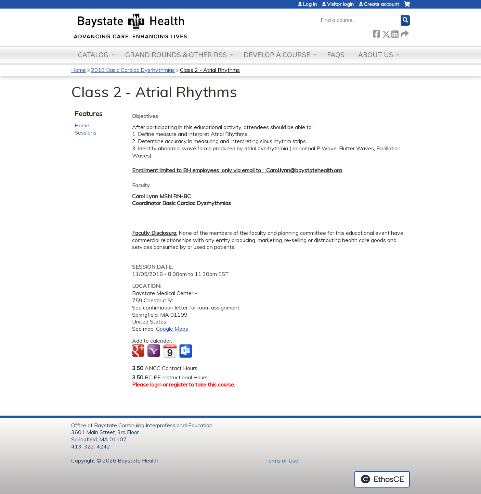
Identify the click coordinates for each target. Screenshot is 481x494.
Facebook (376, 33)
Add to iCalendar (170, 351)
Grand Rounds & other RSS (176, 55)
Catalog (93, 55)
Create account (381, 4)
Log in (310, 4)
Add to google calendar (139, 351)
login (155, 384)
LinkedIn (394, 33)
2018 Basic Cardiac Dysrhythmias (133, 69)
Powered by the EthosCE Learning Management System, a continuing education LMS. (382, 479)
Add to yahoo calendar (154, 351)
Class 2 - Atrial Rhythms (210, 69)
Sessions (85, 132)
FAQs (335, 55)
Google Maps (172, 328)
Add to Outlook (186, 351)
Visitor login (340, 4)
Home (78, 69)
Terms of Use (281, 460)
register (178, 384)
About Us (375, 55)
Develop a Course (277, 55)
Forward (404, 33)
